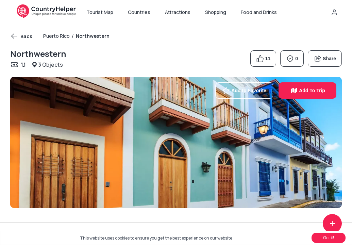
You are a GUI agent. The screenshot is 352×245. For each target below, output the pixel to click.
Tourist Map (99, 12)
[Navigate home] (46, 16)
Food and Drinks (259, 12)
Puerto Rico (56, 36)
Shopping (215, 12)
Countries (139, 12)
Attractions (177, 12)
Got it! (328, 237)
